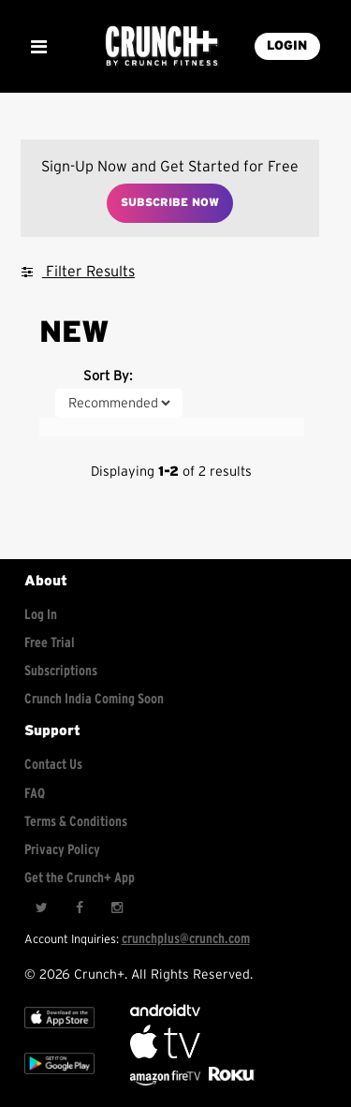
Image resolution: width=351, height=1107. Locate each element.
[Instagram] (116, 907)
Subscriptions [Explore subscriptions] (60, 671)
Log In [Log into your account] (40, 615)
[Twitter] (41, 907)
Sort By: (107, 376)
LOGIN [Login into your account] (287, 45)
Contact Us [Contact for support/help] (53, 765)
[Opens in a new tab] (166, 1081)
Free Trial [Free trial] (49, 643)
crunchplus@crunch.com (186, 939)
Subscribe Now (170, 202)
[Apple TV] (59, 1033)
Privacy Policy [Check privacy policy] (62, 850)
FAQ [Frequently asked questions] (34, 794)
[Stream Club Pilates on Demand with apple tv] (229, 1081)
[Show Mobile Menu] (38, 46)
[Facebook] (79, 907)
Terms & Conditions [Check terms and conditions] (75, 822)
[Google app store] (59, 1078)
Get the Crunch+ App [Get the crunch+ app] (79, 878)
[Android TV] (165, 1012)
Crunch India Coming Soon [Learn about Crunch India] (94, 699)
